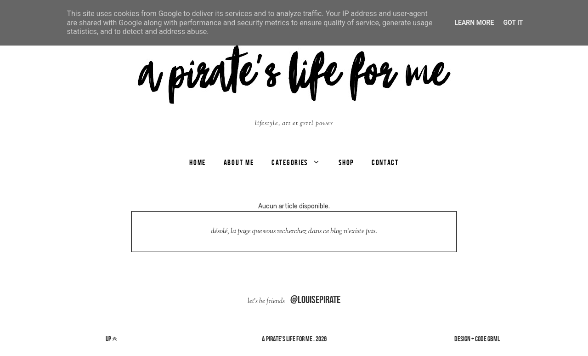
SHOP (346, 162)
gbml (493, 339)
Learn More (474, 22)
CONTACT (385, 162)
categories (289, 162)
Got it (513, 22)
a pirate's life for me (287, 339)
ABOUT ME (239, 162)
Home (197, 162)
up (111, 339)
